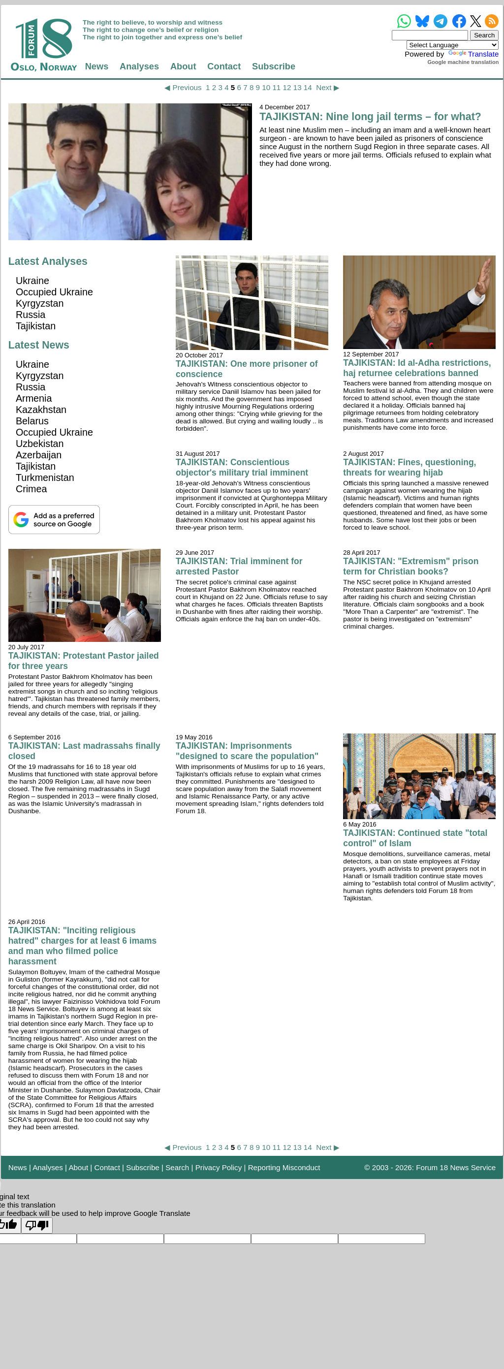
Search (177, 1167)
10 (266, 87)
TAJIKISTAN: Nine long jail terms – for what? (370, 117)
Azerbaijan (39, 454)
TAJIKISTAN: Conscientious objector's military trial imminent (242, 467)
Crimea (31, 488)
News (97, 66)
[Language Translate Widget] (453, 45)
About (183, 66)
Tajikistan (36, 325)
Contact (224, 66)
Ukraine (32, 280)
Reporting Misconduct (284, 1167)
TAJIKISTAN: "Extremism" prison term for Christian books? (410, 566)
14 (308, 87)
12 (287, 87)
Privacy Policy (218, 1167)
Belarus (32, 420)
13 (297, 87)
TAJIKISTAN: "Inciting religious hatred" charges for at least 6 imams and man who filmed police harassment (82, 945)
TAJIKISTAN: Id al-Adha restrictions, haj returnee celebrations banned (417, 368)
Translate (472, 54)
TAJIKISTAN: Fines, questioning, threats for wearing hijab (409, 467)
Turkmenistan (45, 477)
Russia (30, 314)
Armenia (34, 398)
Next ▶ (327, 87)
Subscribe (273, 66)
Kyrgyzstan (40, 303)
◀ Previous (182, 87)
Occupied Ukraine (54, 292)
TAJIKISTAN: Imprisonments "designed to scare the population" (247, 751)
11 (276, 87)
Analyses (139, 66)
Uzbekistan (40, 443)
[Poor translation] (37, 1225)
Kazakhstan (41, 409)
